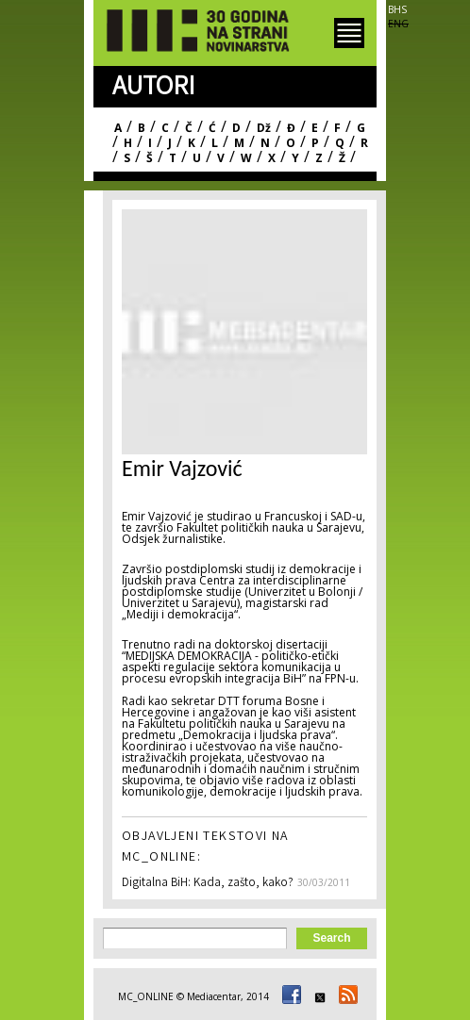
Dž (264, 128)
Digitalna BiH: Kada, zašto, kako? (208, 884)
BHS (397, 9)
